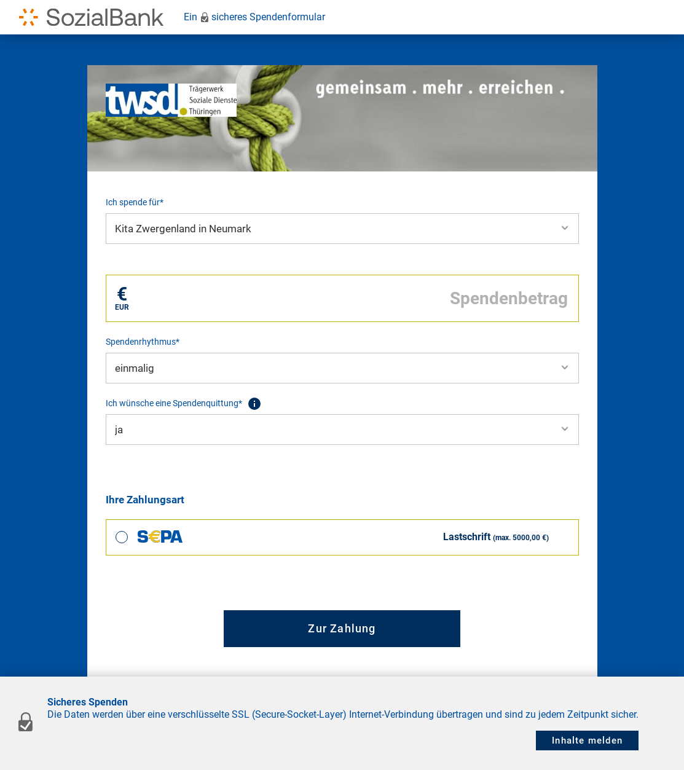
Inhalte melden (587, 740)
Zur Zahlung (341, 628)
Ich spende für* (134, 202)
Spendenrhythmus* (142, 341)
